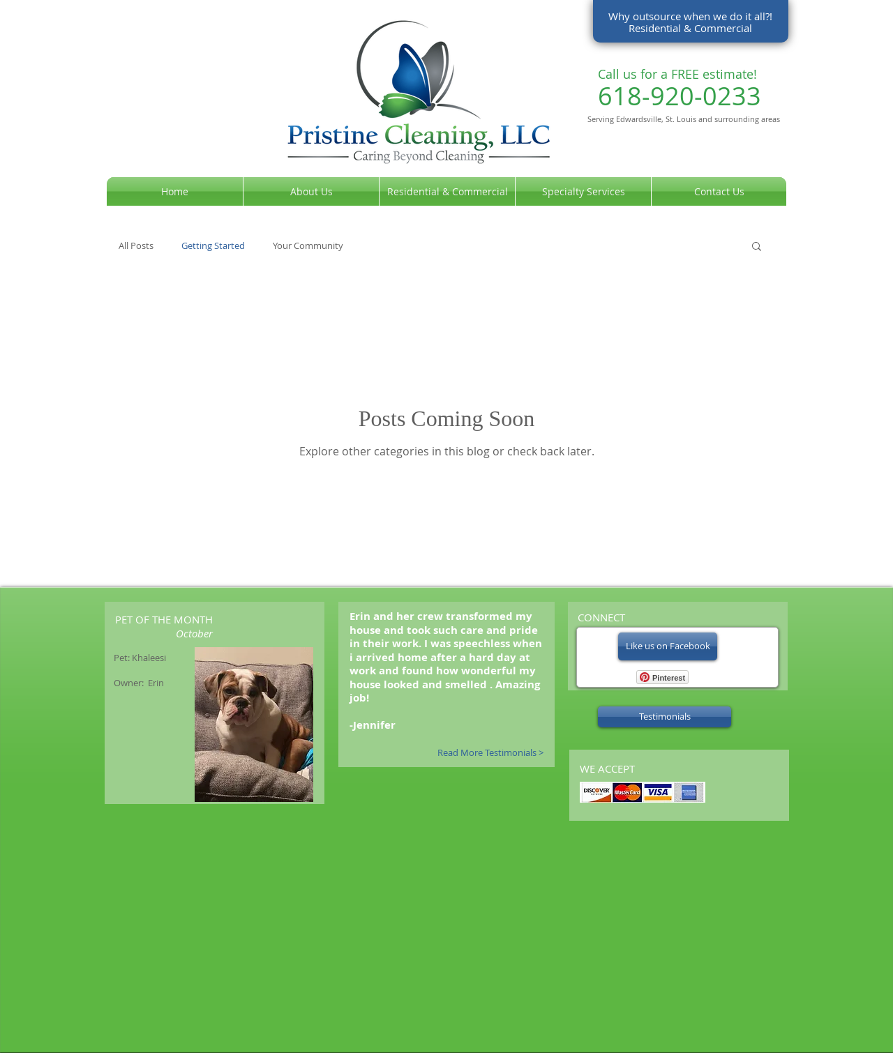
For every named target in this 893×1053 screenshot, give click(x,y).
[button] (756, 247)
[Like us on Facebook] (667, 646)
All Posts (136, 246)
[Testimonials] (664, 716)
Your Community (308, 246)
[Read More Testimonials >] (484, 753)
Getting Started (213, 246)
